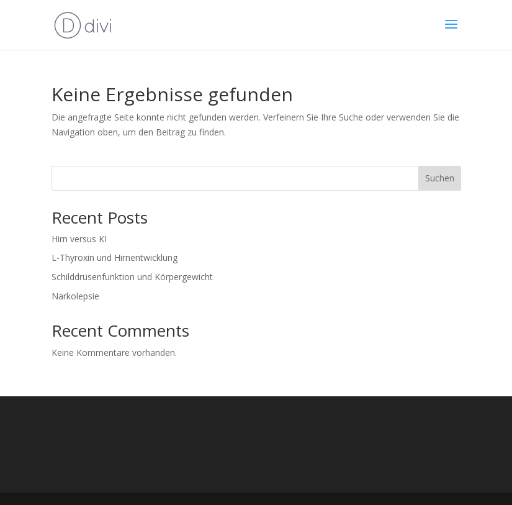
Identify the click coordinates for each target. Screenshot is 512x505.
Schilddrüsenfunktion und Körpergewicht (132, 277)
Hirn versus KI (79, 239)
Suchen (439, 178)
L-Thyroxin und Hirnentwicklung (114, 257)
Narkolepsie (75, 296)
